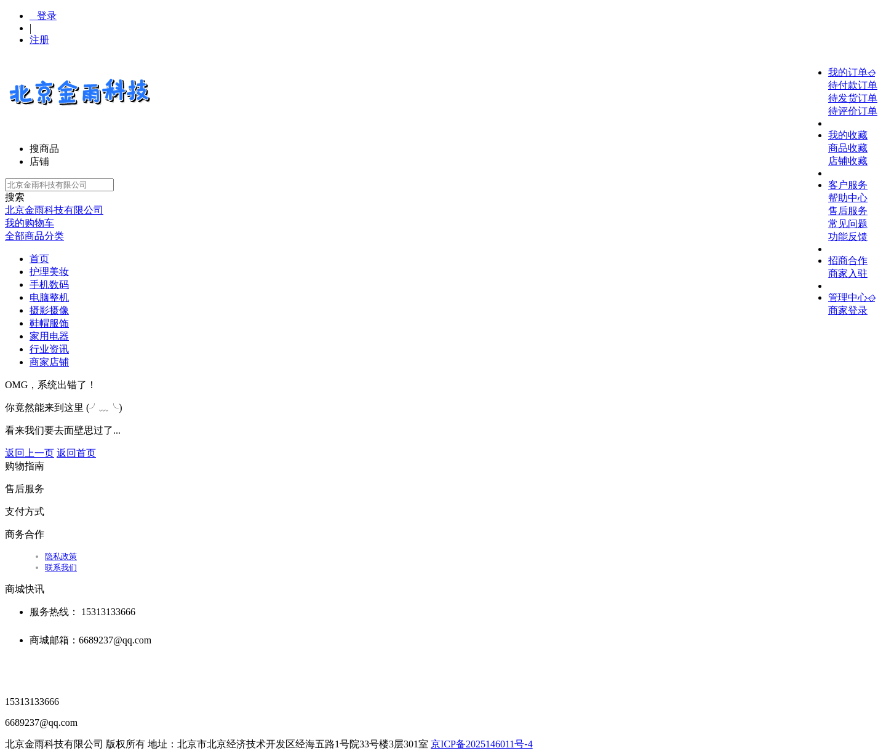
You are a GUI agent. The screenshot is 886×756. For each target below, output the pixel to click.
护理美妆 (49, 271)
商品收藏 (848, 148)
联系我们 (61, 567)
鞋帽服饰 (49, 323)
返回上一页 (29, 453)
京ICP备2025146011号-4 (482, 744)
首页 (39, 258)
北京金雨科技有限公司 (54, 210)
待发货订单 (852, 98)
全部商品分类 (34, 236)
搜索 (15, 197)
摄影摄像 (49, 310)
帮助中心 (848, 198)
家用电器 (49, 336)
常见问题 (848, 223)
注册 (39, 39)
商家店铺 (49, 362)
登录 (43, 15)
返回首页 (76, 453)
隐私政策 (61, 556)
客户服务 (848, 185)
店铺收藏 (848, 161)
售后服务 (848, 210)
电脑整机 (49, 297)
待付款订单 (852, 85)
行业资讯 (49, 349)
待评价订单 (852, 111)
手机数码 (49, 284)
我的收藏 (848, 135)
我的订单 (851, 72)
